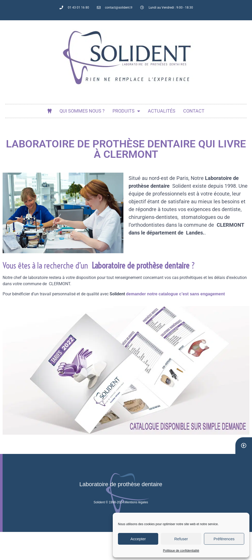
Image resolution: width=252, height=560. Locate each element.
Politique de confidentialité (181, 550)
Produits (126, 111)
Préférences (224, 539)
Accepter (138, 539)
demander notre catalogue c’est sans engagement (175, 294)
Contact (193, 111)
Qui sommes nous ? (82, 111)
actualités (161, 111)
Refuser (181, 539)
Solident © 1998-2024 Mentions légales (121, 502)
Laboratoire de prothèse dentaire (120, 484)
